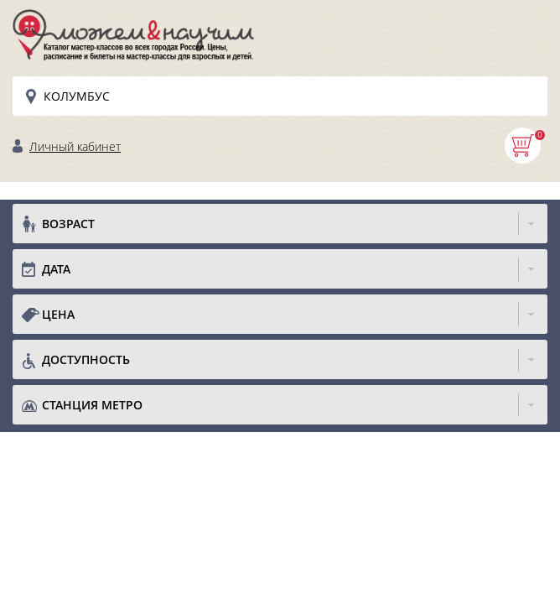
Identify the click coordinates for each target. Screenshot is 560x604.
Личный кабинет (75, 146)
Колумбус (77, 96)
